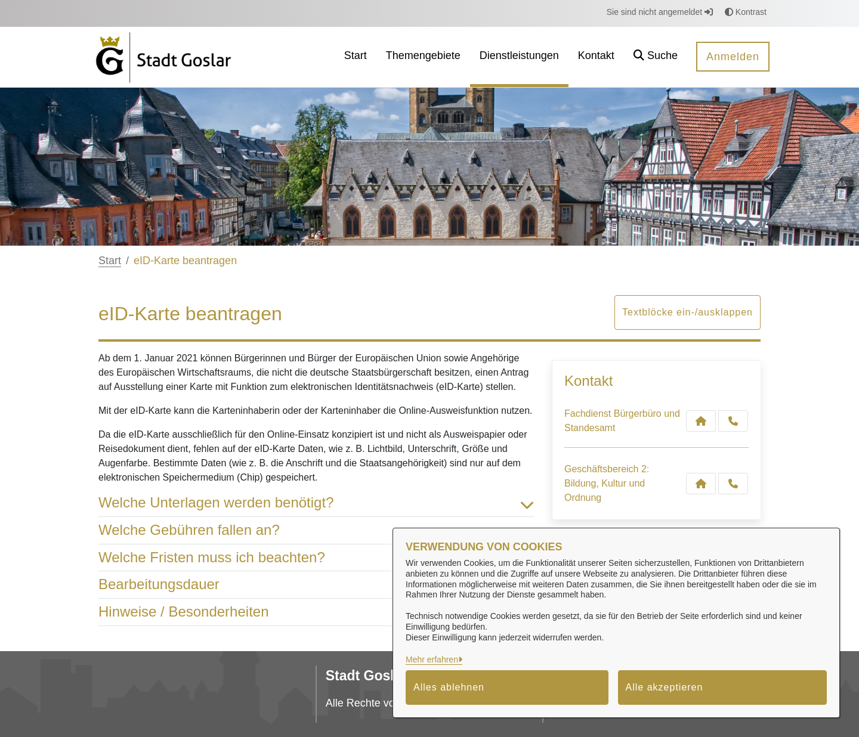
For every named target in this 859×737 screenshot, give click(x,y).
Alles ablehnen (448, 687)
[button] (655, 57)
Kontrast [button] (746, 12)
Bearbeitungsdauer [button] (316, 584)
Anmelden (732, 57)
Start (109, 261)
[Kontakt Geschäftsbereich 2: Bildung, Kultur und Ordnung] (701, 483)
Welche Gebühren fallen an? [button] (316, 530)
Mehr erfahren (432, 659)
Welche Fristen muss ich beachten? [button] (316, 557)
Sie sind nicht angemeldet (660, 12)
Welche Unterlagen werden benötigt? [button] (316, 503)
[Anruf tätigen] (733, 421)
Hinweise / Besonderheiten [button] (316, 612)
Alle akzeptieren (664, 687)
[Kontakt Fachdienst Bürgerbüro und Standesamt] (701, 421)
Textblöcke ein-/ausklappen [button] (687, 312)
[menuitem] (355, 57)
